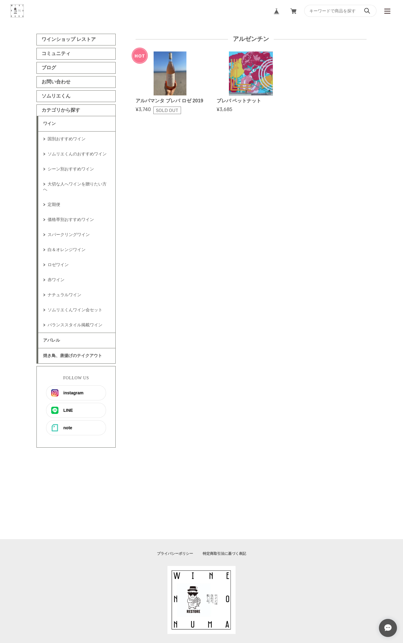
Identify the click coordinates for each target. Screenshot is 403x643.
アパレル (51, 340)
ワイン (49, 123)
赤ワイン (56, 279)
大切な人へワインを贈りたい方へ (75, 187)
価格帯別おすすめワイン (71, 219)
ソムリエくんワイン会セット (75, 309)
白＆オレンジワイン (67, 249)
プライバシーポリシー (175, 553)
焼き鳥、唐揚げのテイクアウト (72, 355)
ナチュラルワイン (64, 294)
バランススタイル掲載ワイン (75, 324)
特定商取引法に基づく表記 (224, 553)
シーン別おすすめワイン (71, 168)
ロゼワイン (58, 264)
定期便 (54, 204)
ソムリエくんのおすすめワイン (77, 153)
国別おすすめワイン (67, 138)
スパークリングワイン (69, 234)
